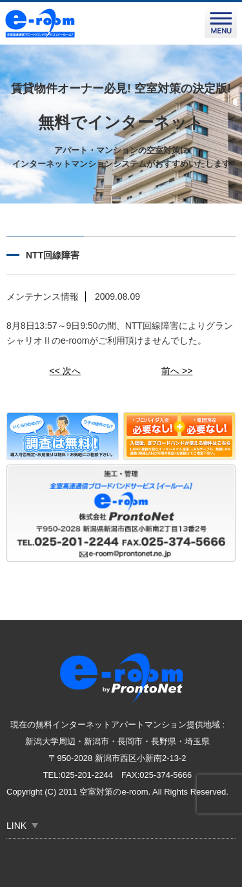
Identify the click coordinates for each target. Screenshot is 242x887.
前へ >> (176, 371)
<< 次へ (65, 371)
